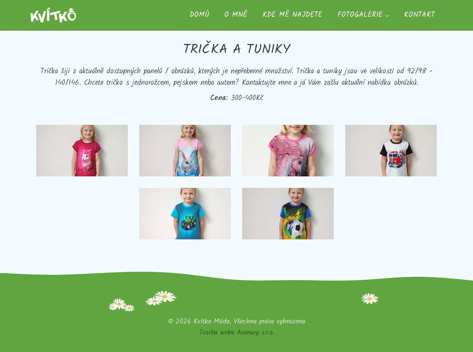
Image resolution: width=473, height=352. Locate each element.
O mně (235, 15)
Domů (199, 15)
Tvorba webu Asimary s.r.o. (236, 332)
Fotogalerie (360, 15)
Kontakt (419, 15)
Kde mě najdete (292, 15)
